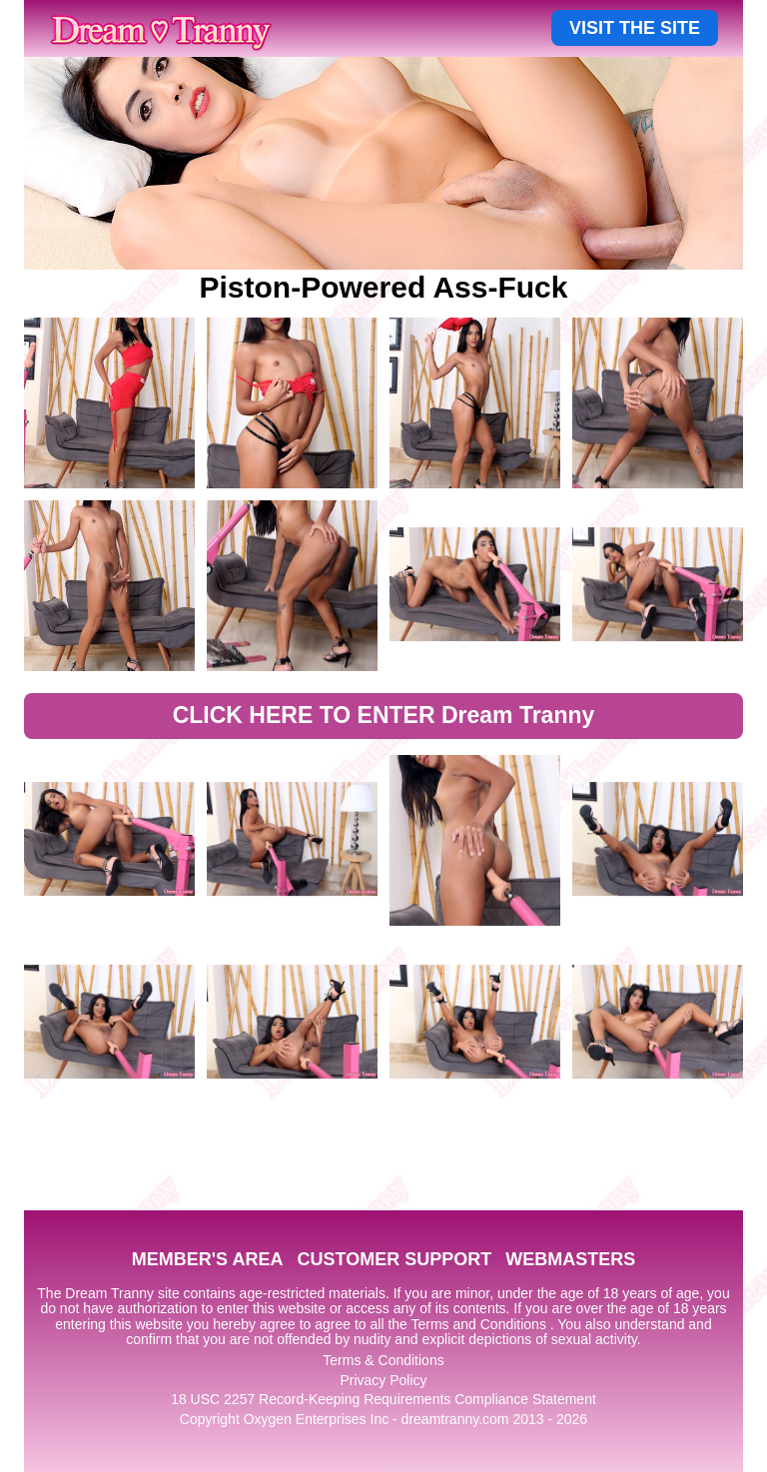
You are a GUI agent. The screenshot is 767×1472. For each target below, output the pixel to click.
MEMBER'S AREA (208, 1259)
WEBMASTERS (570, 1259)
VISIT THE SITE (634, 28)
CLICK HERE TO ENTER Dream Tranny (384, 715)
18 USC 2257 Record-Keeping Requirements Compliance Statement (383, 1399)
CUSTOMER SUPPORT (394, 1259)
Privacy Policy (383, 1380)
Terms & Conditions (383, 1360)
